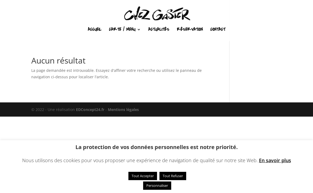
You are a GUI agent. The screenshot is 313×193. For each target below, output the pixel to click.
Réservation (190, 30)
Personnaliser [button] (157, 185)
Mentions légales (123, 109)
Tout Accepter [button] (143, 175)
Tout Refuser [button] (173, 175)
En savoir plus (275, 160)
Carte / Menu (122, 30)
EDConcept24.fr (90, 109)
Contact (217, 30)
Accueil (94, 30)
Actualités (158, 30)
